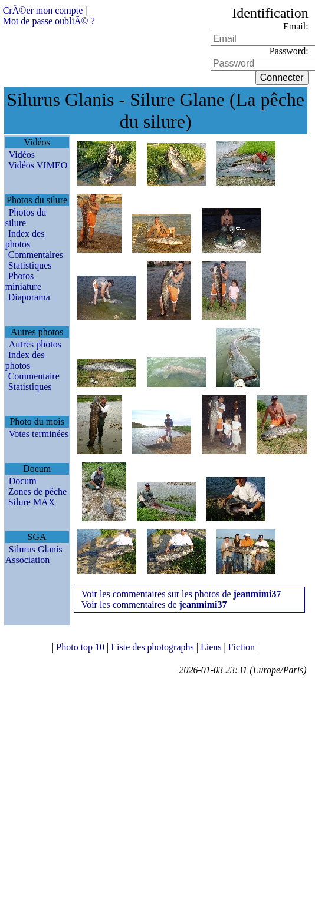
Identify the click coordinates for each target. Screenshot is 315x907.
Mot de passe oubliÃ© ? (49, 21)
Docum (23, 481)
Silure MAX (31, 502)
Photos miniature (23, 281)
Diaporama (29, 297)
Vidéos (22, 155)
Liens (212, 647)
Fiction (242, 647)
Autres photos (35, 344)
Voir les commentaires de (154, 605)
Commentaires (35, 255)
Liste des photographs (153, 647)
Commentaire (34, 376)
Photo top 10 (81, 647)
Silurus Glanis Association (34, 554)
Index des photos (25, 239)
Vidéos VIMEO (38, 165)
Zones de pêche (37, 491)
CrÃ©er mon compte (43, 10)
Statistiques (30, 265)
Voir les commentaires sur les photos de (181, 594)
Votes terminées (38, 434)
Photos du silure (26, 217)
